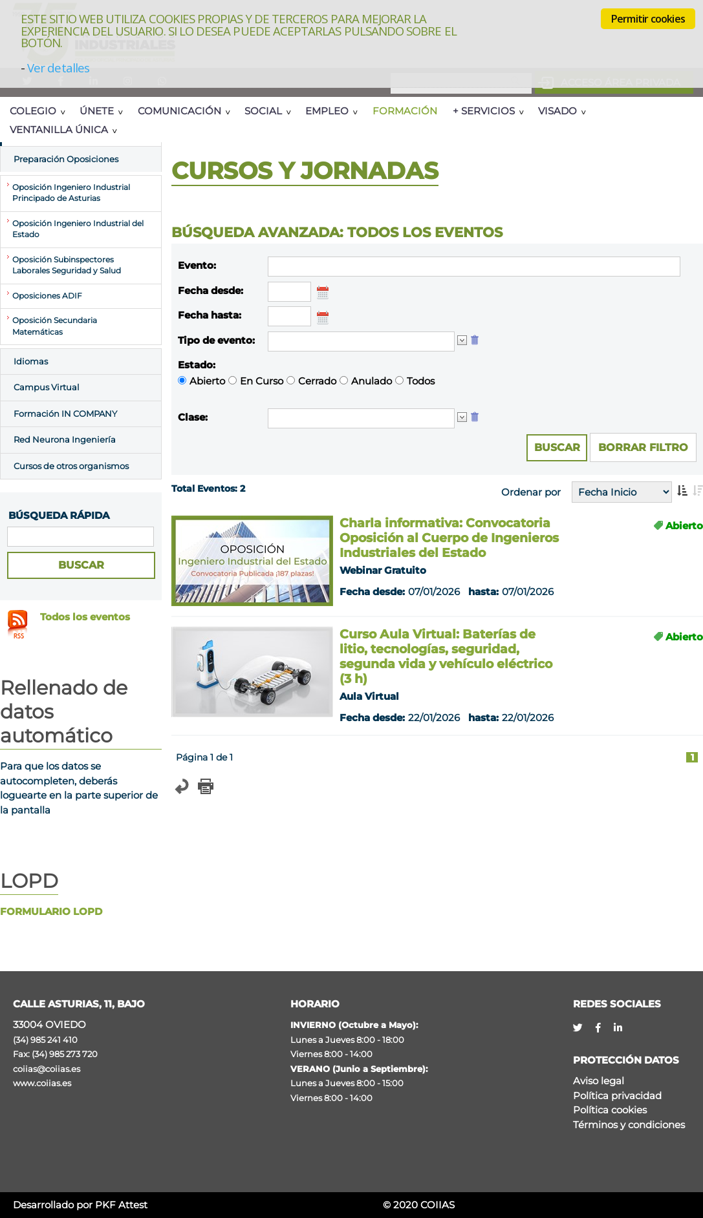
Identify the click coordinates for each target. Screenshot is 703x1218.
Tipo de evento (215, 340)
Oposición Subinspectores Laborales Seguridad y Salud (66, 265)
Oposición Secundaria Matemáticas (54, 326)
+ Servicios (484, 111)
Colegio (33, 111)
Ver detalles (58, 67)
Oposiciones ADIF (47, 295)
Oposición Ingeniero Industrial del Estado (78, 229)
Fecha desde (209, 290)
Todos (421, 381)
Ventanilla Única (59, 129)
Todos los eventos (85, 617)
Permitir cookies (648, 19)
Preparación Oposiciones (66, 159)
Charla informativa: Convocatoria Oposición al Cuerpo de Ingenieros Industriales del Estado (449, 538)
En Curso (261, 381)
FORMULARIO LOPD (51, 911)
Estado (195, 365)
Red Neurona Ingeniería (65, 439)
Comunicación (179, 111)
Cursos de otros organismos (71, 466)
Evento (195, 265)
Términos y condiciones (629, 1124)
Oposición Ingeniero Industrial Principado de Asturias (71, 193)
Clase (191, 417)
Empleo (327, 111)
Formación (405, 111)
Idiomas (31, 361)
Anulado (371, 381)
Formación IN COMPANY (65, 413)
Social (263, 111)
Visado (557, 111)
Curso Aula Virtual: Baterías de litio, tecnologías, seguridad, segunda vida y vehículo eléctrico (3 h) (446, 656)
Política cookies (610, 1110)
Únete (97, 111)
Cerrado (317, 381)
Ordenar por (531, 492)
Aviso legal (598, 1081)
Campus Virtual (47, 387)
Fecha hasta (208, 315)
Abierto (207, 381)
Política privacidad (617, 1095)
